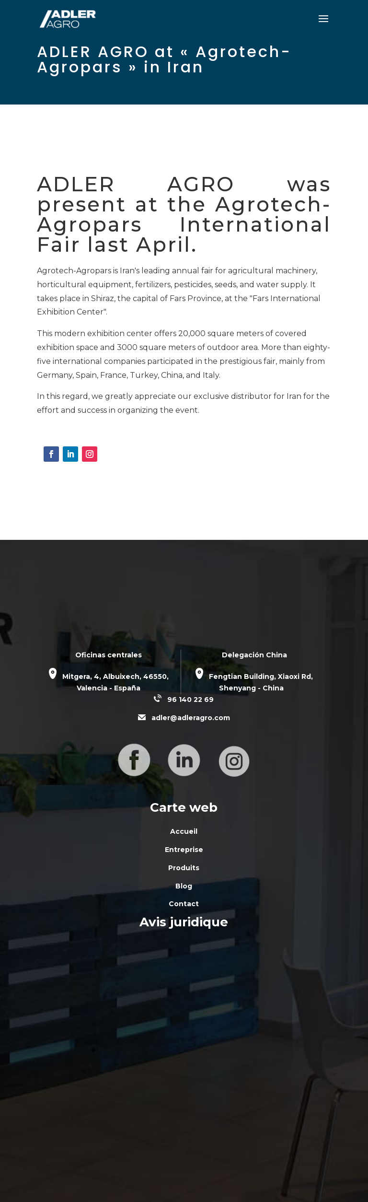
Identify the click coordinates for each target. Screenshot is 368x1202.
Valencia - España (108, 688)
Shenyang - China (251, 688)
